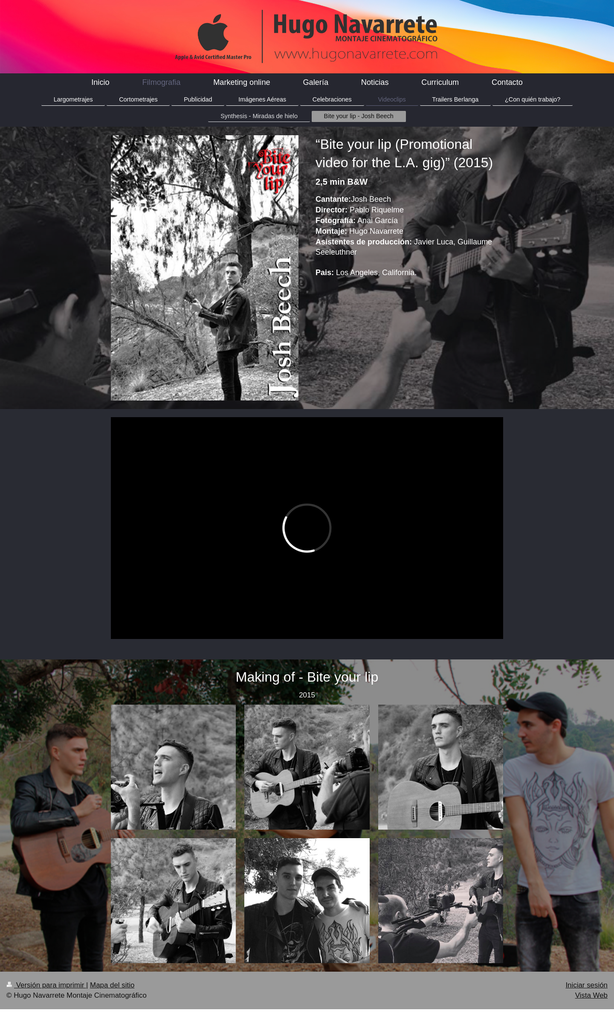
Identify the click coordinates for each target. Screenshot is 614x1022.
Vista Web (591, 995)
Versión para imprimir (46, 985)
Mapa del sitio (112, 985)
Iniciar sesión (586, 985)
